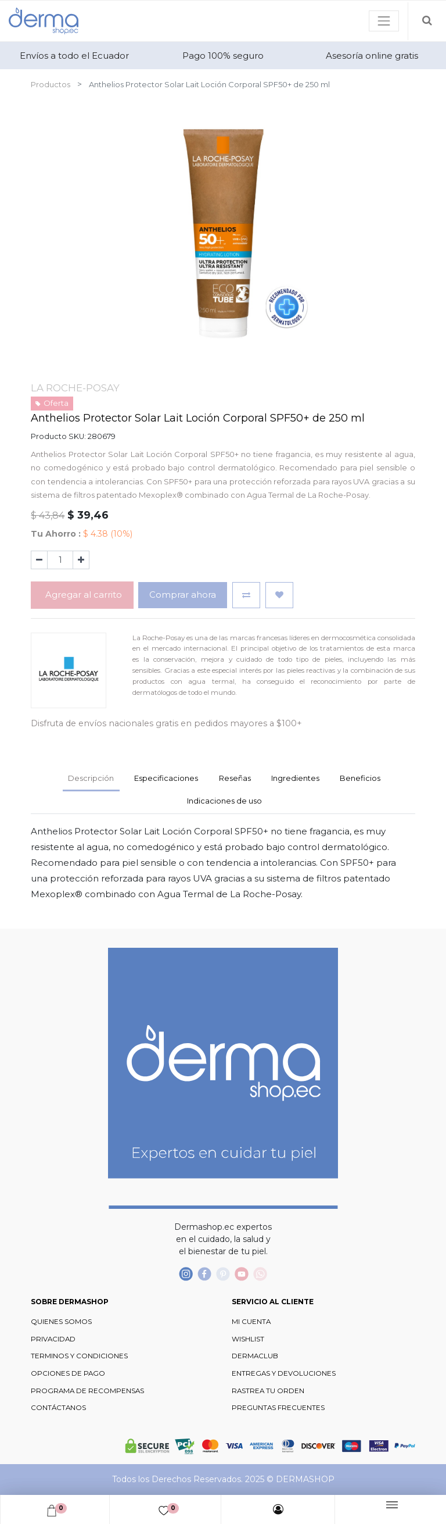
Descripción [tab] (91, 778)
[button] (246, 595)
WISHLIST (248, 1339)
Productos (50, 84)
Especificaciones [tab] (166, 778)
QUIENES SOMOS (61, 1322)
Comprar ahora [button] (182, 594)
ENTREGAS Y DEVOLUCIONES (284, 1373)
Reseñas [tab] (235, 778)
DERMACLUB (255, 1356)
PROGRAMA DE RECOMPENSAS (87, 1391)
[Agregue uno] (81, 560)
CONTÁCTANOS (58, 1408)
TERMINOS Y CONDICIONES (79, 1356)
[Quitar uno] (39, 560)
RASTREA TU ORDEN (268, 1391)
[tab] (295, 779)
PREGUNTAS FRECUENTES (278, 1408)
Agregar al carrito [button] (82, 594)
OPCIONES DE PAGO (68, 1373)
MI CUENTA (251, 1322)
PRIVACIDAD (53, 1339)
